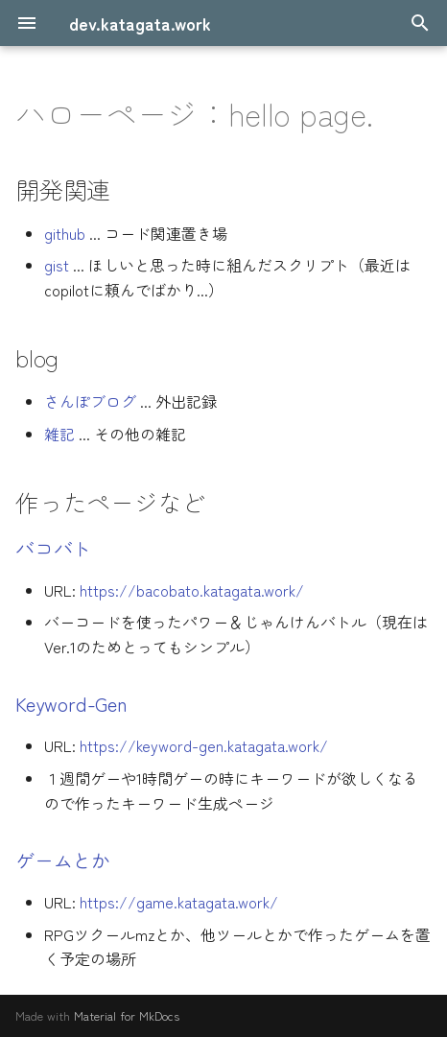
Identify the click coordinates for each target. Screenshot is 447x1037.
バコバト (53, 548)
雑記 (59, 433)
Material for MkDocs (126, 1015)
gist (56, 264)
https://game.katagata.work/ (179, 901)
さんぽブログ (90, 400)
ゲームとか (62, 860)
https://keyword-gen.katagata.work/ (204, 745)
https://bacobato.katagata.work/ (192, 589)
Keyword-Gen (71, 704)
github (64, 233)
